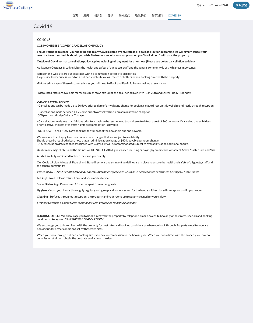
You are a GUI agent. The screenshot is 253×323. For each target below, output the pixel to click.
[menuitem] (75, 15)
